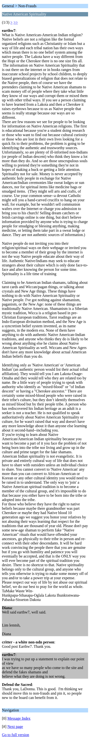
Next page (15, 727)
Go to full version (15, 735)
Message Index (18, 718)
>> (15, 22)
